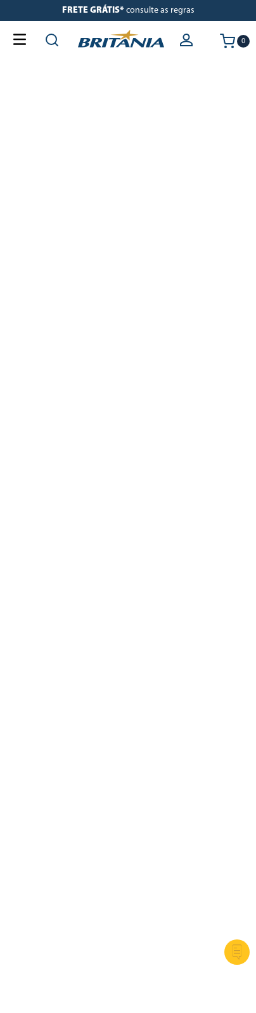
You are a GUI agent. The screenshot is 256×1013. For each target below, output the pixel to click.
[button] (187, 41)
